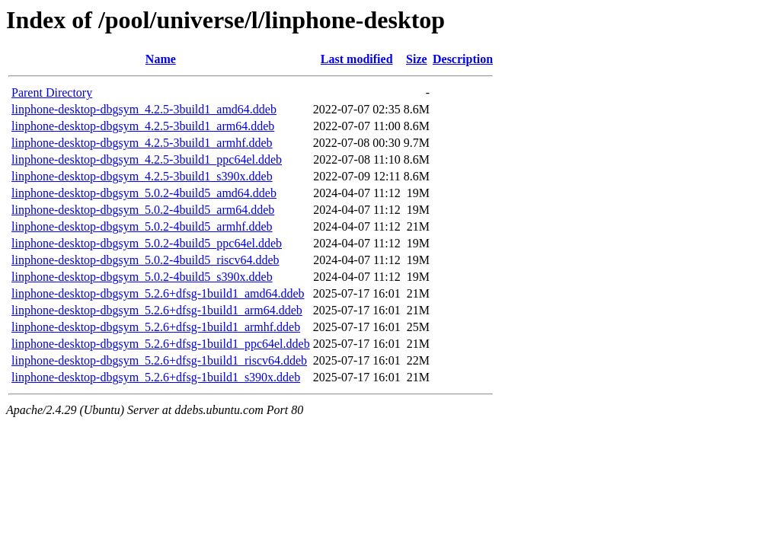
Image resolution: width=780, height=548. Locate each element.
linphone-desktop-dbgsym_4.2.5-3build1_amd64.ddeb (144, 109)
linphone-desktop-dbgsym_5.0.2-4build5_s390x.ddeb (142, 276)
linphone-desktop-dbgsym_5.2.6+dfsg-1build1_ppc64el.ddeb (160, 343)
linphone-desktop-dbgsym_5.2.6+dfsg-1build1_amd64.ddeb (158, 293)
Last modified (357, 59)
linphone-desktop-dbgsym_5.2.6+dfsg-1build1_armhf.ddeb (155, 326)
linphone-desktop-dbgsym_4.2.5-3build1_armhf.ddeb (142, 142)
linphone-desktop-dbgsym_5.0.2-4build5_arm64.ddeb (142, 209)
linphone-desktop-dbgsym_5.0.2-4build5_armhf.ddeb (142, 226)
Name (160, 59)
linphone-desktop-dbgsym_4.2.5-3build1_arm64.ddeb (142, 125)
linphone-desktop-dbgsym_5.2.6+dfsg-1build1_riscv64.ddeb (159, 360)
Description (463, 59)
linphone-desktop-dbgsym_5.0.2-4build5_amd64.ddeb (144, 192)
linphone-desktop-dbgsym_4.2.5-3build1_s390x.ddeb (142, 176)
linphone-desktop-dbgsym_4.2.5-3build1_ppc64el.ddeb (146, 159)
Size (416, 59)
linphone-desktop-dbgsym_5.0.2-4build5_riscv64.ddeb (145, 259)
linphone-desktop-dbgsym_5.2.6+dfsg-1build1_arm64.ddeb (156, 310)
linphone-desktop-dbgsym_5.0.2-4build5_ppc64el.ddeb (146, 243)
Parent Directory (51, 92)
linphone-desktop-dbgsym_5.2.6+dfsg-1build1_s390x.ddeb (155, 377)
